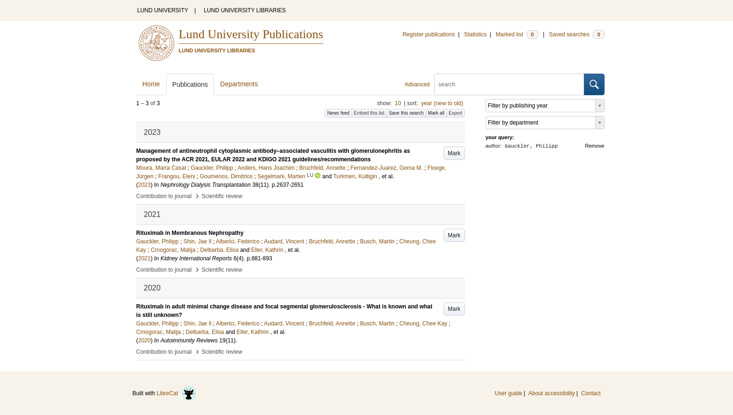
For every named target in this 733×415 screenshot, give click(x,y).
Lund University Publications (251, 34)
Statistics (475, 34)
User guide (508, 393)
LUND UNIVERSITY (162, 10)
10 (398, 103)
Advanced (417, 84)
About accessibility (551, 393)
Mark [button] (454, 153)
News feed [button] (338, 113)
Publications (190, 84)
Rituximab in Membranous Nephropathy (190, 233)
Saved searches (577, 34)
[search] (509, 84)
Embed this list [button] (369, 113)
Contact (590, 393)
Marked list (517, 34)
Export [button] (456, 113)
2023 (144, 185)
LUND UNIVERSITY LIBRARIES (245, 10)
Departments (239, 84)
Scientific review (222, 196)
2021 (144, 258)
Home (151, 84)
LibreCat (176, 393)
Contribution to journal (164, 196)
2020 (144, 340)
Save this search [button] (406, 113)
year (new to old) (442, 103)
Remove (595, 146)
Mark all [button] (436, 113)
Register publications (429, 34)
